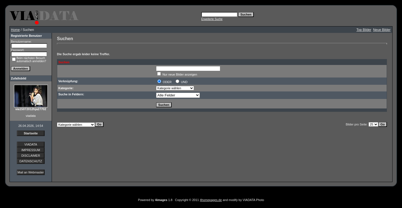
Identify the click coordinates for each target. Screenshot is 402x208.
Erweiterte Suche (211, 19)
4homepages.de (211, 200)
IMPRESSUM (30, 150)
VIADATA (30, 144)
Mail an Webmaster (31, 172)
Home (15, 30)
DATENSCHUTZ (30, 161)
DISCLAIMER (30, 155)
